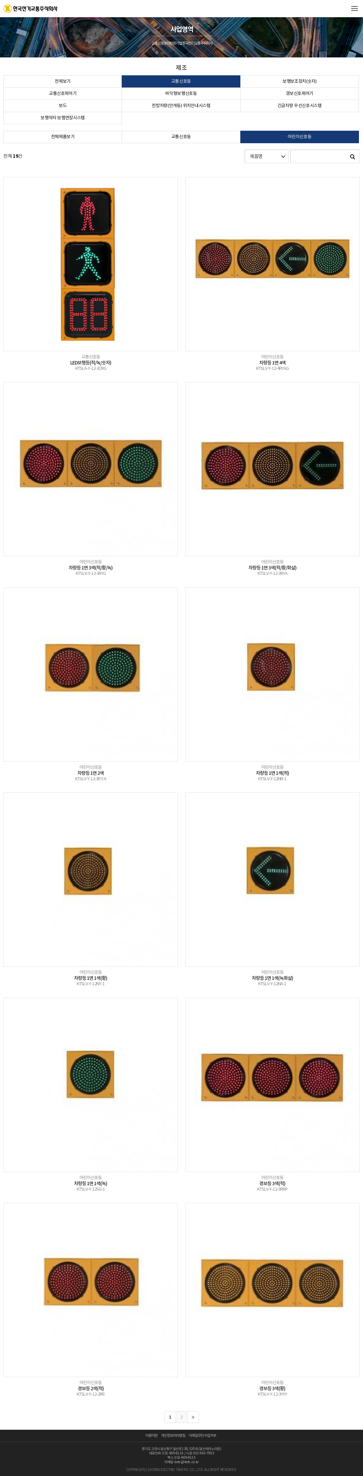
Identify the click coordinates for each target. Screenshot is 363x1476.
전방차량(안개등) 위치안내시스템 (181, 105)
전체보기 (63, 81)
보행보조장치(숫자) (300, 81)
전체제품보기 (63, 136)
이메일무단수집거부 (202, 1435)
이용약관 (151, 1435)
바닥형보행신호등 (181, 93)
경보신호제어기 (299, 93)
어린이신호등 (299, 136)
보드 (63, 105)
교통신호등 (181, 81)
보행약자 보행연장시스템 (63, 118)
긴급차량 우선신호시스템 (299, 105)
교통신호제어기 (63, 93)
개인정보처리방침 (173, 1435)
